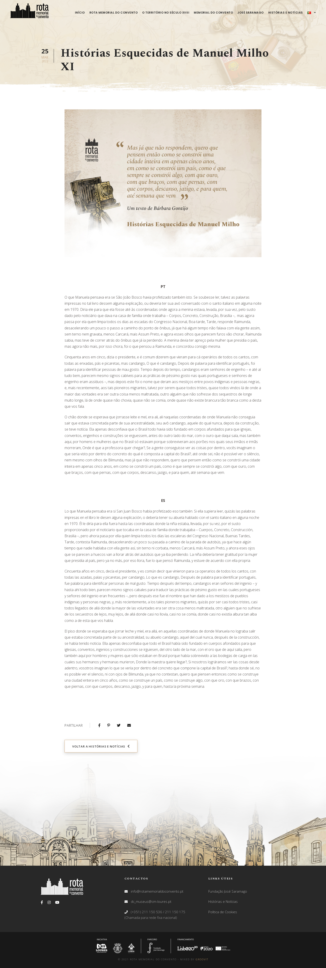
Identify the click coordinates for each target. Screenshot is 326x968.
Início (80, 12)
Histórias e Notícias (285, 12)
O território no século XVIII (165, 12)
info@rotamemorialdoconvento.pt (157, 891)
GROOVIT (202, 959)
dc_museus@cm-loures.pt (151, 901)
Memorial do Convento (213, 12)
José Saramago (250, 12)
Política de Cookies (222, 912)
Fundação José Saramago (227, 891)
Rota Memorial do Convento (113, 12)
